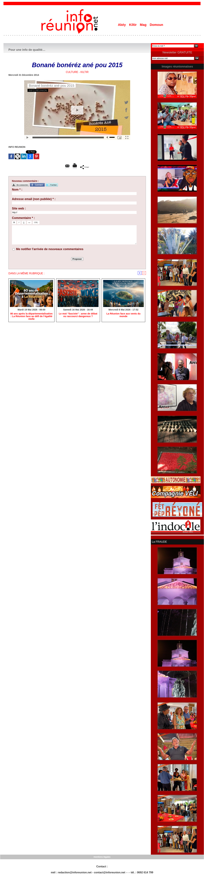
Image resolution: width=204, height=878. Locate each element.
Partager (85, 167)
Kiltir (133, 25)
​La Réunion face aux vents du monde (123, 315)
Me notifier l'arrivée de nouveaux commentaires (49, 249)
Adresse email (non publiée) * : (33, 199)
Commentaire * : (23, 218)
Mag (144, 25)
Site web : (19, 208)
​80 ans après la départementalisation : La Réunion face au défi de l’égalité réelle (31, 317)
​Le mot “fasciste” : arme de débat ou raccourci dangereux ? (78, 315)
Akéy (122, 25)
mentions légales (102, 856)
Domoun (156, 25)
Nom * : (17, 189)
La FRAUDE (159, 541)
